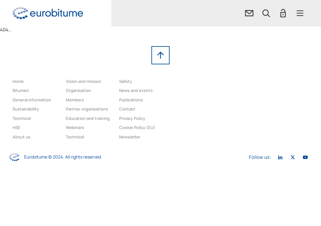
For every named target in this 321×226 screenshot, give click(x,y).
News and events (136, 90)
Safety (125, 81)
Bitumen (21, 90)
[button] (266, 13)
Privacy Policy (132, 118)
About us (21, 137)
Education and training (88, 118)
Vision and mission (83, 81)
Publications (131, 100)
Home (18, 81)
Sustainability (26, 109)
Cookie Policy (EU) (137, 127)
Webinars (75, 127)
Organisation (78, 90)
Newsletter (129, 137)
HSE (16, 127)
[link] (48, 13)
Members (75, 100)
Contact (127, 109)
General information (32, 100)
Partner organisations (87, 109)
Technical (22, 118)
